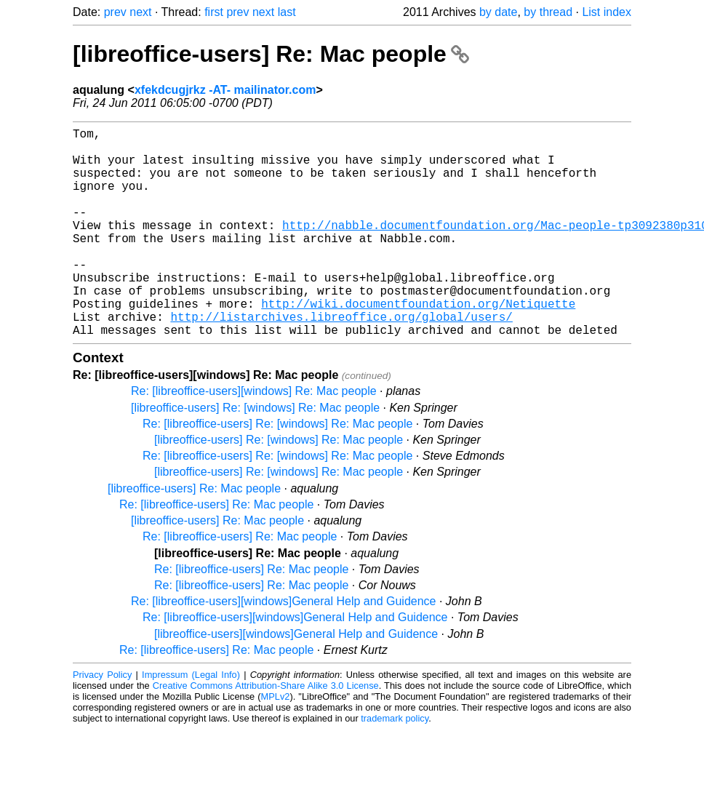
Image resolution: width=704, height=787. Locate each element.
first (213, 12)
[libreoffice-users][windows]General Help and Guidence (296, 680)
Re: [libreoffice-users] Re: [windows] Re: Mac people (277, 470)
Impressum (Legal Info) (191, 721)
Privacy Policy (102, 721)
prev (115, 12)
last (287, 12)
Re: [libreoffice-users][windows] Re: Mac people (254, 437)
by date (498, 12)
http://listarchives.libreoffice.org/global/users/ (341, 360)
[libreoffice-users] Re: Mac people (271, 54)
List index (606, 12)
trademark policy (394, 764)
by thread (548, 12)
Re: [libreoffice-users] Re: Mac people (216, 551)
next (140, 12)
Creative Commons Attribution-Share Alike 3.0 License (266, 732)
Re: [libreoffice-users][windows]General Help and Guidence (283, 648)
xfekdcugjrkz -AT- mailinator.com (225, 90)
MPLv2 (275, 743)
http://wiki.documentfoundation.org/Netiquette (418, 344)
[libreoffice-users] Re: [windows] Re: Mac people (255, 454)
